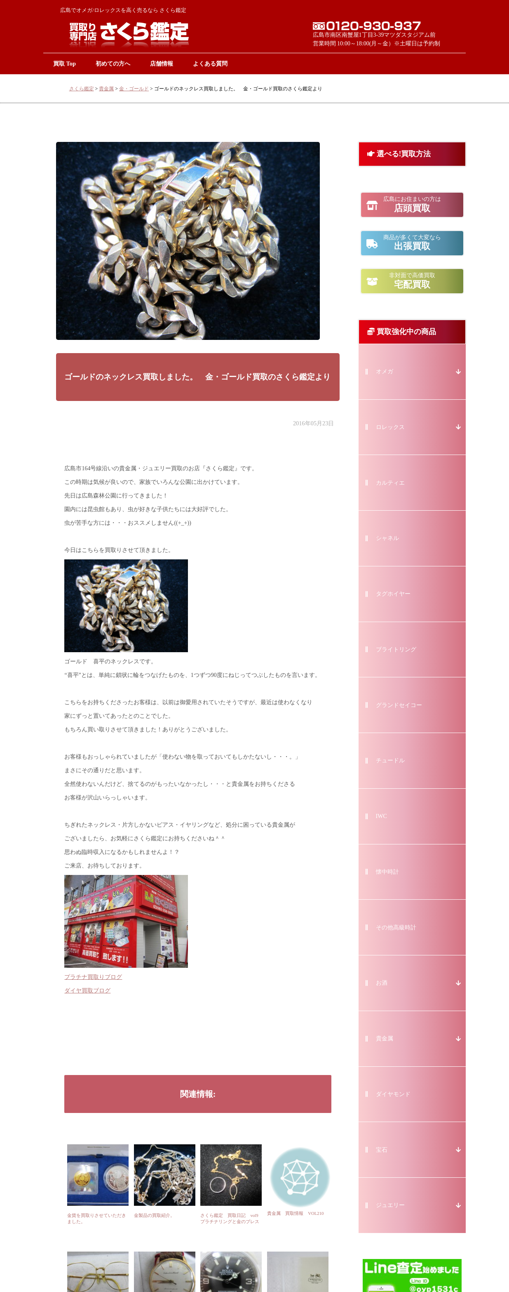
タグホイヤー (393, 594)
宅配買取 (412, 281)
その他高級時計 (396, 927)
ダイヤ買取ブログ (87, 991)
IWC (381, 816)
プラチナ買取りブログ (93, 977)
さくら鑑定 (81, 89)
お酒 (381, 983)
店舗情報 (161, 63)
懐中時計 (387, 872)
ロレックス (390, 427)
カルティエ (390, 483)
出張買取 (412, 243)
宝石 (381, 1150)
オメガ (384, 371)
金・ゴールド (134, 89)
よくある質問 (210, 63)
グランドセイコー (399, 705)
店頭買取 (412, 204)
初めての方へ (113, 63)
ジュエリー (390, 1205)
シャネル (387, 538)
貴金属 (106, 89)
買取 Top (64, 63)
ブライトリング (396, 649)
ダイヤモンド (393, 1094)
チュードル (390, 760)
